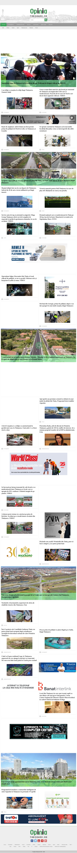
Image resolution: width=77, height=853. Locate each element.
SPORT (43, 211)
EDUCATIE (43, 24)
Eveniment (10, 844)
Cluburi (36, 846)
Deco (20, 846)
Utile (3, 27)
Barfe (58, 844)
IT (31, 846)
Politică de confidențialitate (60, 846)
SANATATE (35, 24)
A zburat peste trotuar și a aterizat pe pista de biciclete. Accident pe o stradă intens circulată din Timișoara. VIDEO (18, 516)
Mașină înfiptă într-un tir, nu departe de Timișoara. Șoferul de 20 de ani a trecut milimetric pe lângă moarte (19, 190)
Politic (34, 844)
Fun (28, 846)
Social (23, 844)
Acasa (3, 24)
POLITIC (51, 24)
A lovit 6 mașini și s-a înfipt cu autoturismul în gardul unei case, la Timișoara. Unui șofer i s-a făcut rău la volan (19, 428)
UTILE (43, 149)
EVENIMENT (11, 24)
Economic (28, 844)
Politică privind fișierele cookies (46, 846)
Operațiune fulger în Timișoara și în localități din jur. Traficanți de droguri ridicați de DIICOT (34, 83)
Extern (36, 27)
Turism (13, 27)
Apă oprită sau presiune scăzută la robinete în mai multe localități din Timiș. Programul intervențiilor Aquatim (57, 401)
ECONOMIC (44, 112)
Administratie (17, 844)
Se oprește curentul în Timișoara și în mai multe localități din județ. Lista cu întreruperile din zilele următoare (57, 129)
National (31, 27)
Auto (10, 846)
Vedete (24, 846)
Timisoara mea (24, 27)
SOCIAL (29, 24)
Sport (18, 27)
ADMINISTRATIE (20, 24)
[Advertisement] (38, 41)
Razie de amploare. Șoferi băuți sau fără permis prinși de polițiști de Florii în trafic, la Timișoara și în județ (19, 129)
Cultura (7, 27)
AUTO (4, 237)
